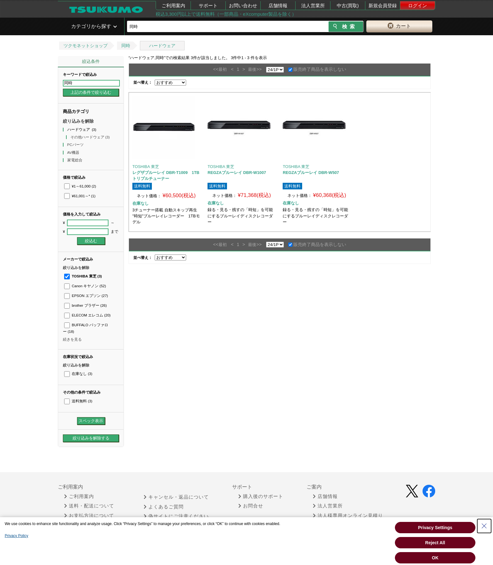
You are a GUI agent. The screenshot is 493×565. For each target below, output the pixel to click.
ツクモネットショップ (86, 45)
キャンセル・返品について (176, 497)
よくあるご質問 (164, 506)
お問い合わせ (243, 5)
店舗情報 (278, 5)
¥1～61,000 (80, 186)
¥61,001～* (80, 196)
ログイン (417, 5)
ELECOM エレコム (87, 315)
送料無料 (78, 401)
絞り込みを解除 (78, 121)
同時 (125, 45)
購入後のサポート (260, 496)
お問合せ (250, 505)
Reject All (435, 542)
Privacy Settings (435, 527)
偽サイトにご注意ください (176, 516)
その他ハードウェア (90, 137)
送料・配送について (89, 505)
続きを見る (72, 339)
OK (435, 557)
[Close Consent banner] (484, 526)
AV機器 (73, 152)
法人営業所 (313, 5)
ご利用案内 (173, 5)
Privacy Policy (16, 536)
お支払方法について (89, 515)
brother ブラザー (85, 305)
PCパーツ (76, 145)
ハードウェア (162, 45)
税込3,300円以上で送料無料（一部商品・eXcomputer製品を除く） (226, 14)
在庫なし (78, 374)
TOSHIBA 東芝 (83, 276)
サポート (208, 5)
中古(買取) (348, 5)
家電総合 (75, 160)
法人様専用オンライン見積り (348, 515)
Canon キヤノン (85, 286)
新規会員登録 (382, 5)
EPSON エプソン (86, 296)
